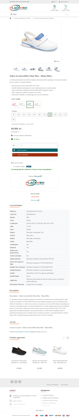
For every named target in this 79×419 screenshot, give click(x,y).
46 (13, 119)
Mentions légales (47, 405)
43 (55, 114)
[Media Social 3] (19, 381)
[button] (67, 338)
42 (50, 114)
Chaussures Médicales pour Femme (23, 18)
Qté (14, 145)
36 (18, 114)
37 (24, 114)
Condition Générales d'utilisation (51, 398)
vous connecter (18, 331)
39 (34, 114)
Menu (13, 14)
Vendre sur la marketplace (52, 384)
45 (65, 114)
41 (44, 114)
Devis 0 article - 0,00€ (54, 8)
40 (39, 114)
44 (60, 114)
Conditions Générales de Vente (50, 400)
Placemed (38, 176)
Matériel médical (15, 1)
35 (13, 114)
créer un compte (29, 331)
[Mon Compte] (63, 1)
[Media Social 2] (15, 381)
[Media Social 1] (12, 381)
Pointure (14, 111)
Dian (28, 217)
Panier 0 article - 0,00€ (65, 8)
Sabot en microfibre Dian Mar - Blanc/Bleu (44, 18)
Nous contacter (64, 384)
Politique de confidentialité (49, 403)
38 (29, 114)
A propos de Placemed (48, 395)
